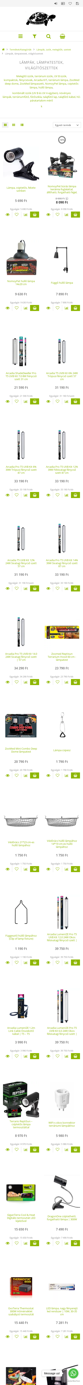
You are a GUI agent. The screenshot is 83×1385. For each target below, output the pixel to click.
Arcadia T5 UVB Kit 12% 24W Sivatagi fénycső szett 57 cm (21, 563)
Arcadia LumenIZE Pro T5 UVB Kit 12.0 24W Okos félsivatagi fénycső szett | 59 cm (62, 939)
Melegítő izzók (24, 76)
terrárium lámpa (58, 80)
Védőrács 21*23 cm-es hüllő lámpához (21, 843)
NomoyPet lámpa (55, 83)
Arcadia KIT (40, 80)
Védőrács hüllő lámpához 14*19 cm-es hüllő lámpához (62, 843)
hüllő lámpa (45, 87)
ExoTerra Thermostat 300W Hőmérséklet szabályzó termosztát (21, 1311)
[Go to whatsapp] (73, 1373)
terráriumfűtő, (47, 98)
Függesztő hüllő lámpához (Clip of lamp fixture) (21, 937)
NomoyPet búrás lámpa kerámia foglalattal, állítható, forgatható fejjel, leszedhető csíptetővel (62, 191)
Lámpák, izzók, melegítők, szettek (53, 49)
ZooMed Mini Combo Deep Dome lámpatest (21, 750)
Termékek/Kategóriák (20, 49)
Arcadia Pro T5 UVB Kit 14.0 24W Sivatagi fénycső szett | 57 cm (21, 656)
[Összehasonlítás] (25, 215)
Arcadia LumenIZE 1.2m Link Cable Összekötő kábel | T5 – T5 (21, 1030)
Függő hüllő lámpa (62, 282)
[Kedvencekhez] (16, 215)
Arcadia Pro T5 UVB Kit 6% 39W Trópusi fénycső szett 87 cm (21, 469)
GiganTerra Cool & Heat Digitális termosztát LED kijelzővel (21, 1217)
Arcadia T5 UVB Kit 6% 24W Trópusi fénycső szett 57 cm (62, 376)
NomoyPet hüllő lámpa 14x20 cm (21, 282)
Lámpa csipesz (62, 750)
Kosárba (34, 215)
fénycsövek (25, 80)
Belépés (56, 3)
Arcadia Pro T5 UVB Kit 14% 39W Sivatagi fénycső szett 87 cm (62, 563)
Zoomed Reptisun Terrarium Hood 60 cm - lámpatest (62, 656)
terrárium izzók (44, 76)
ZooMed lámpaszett (32, 83)
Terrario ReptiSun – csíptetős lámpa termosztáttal (21, 1124)
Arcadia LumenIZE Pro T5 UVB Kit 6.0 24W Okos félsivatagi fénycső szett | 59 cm (62, 1032)
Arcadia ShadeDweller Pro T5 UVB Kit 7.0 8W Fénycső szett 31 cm (21, 376)
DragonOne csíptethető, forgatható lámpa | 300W (62, 1217)
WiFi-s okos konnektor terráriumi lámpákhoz (62, 1124)
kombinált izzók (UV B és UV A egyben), (35, 93)
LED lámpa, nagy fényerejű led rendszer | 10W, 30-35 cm (62, 1311)
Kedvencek (70, 3)
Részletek (7, 215)
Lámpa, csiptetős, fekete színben (21, 189)
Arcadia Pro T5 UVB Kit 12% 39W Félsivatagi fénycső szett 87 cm (62, 469)
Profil (63, 3)
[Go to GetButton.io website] (73, 1381)
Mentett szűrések (77, 3)
